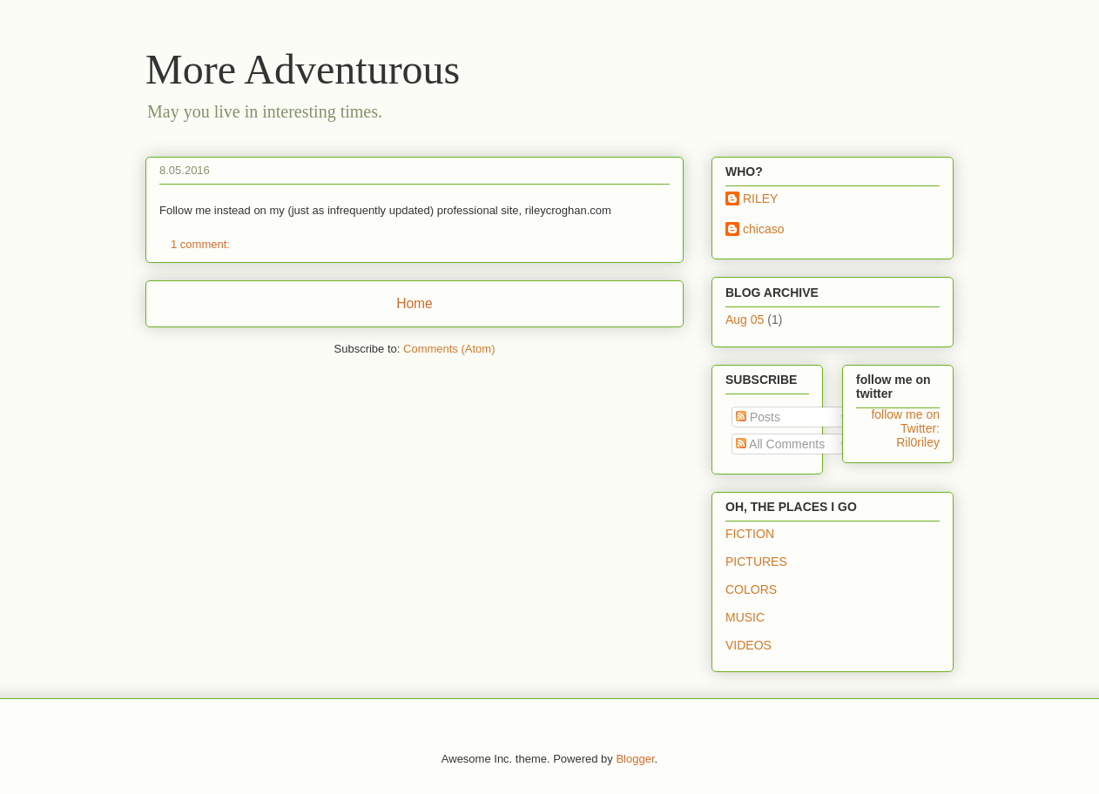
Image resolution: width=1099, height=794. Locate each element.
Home (414, 303)
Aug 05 (744, 319)
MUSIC (745, 617)
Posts (758, 417)
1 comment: (202, 244)
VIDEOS (748, 645)
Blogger (635, 758)
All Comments (780, 444)
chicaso (763, 229)
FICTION (749, 534)
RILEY (760, 198)
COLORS (751, 589)
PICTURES (756, 562)
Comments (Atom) (449, 348)
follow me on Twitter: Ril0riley (905, 428)
